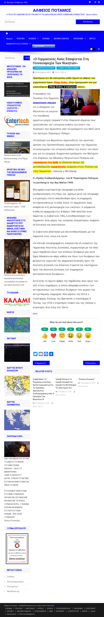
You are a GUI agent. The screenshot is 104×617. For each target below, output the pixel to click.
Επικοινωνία (11, 614)
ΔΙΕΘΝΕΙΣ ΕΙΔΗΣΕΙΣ (61, 39)
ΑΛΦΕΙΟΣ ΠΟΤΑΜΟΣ (52, 10)
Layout (92, 611)
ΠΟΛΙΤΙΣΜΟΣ (90, 608)
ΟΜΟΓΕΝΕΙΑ (30, 608)
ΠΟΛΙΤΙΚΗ (21, 39)
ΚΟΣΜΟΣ (32, 39)
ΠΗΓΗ (35, 314)
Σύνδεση (10, 577)
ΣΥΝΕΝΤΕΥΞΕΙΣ (73, 611)
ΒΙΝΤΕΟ (92, 39)
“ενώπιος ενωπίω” (86, 379)
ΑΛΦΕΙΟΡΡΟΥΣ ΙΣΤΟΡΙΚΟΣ (17, 44)
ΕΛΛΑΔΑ (46, 39)
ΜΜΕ (51, 611)
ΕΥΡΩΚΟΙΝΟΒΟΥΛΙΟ (63, 608)
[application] (17, 89)
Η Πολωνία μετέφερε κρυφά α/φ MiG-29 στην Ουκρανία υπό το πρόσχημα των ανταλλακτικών (92, 363)
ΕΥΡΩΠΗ (50, 608)
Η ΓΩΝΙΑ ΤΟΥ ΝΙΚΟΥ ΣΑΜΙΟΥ (68, 68)
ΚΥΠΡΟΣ (41, 608)
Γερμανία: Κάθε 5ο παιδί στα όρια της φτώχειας (43, 363)
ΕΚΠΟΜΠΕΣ (60, 611)
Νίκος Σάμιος (60, 72)
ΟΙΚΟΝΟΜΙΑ (78, 39)
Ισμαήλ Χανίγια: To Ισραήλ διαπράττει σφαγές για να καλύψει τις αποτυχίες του (66, 383)
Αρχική (9, 39)
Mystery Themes (60, 606)
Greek (39, 46)
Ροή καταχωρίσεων (15, 582)
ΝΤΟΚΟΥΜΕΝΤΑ (40, 611)
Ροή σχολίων (12, 586)
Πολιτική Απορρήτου (27, 614)
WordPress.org (13, 591)
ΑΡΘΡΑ (84, 611)
